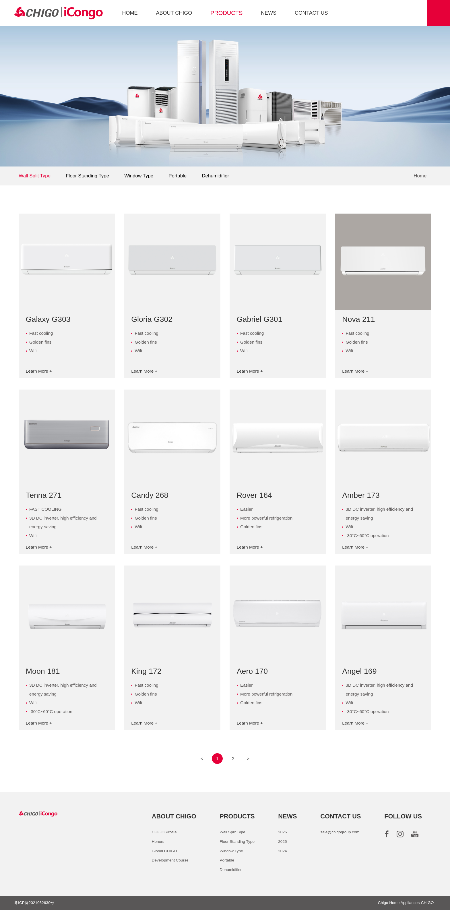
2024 (282, 851)
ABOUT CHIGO (174, 13)
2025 (282, 841)
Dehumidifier (215, 176)
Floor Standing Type (87, 176)
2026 (282, 832)
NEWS (268, 13)
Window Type (138, 176)
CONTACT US (311, 13)
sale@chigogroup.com (339, 832)
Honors (158, 841)
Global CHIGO (164, 851)
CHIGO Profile (164, 832)
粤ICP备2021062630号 (34, 903)
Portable (177, 176)
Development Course (170, 860)
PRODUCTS (226, 13)
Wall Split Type (35, 176)
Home (420, 176)
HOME (130, 13)
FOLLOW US (403, 816)
